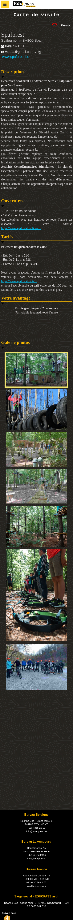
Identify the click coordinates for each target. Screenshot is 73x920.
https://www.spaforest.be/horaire (21, 228)
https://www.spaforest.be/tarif (19, 281)
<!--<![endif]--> (37, 725)
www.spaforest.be (15, 57)
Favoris (65, 25)
